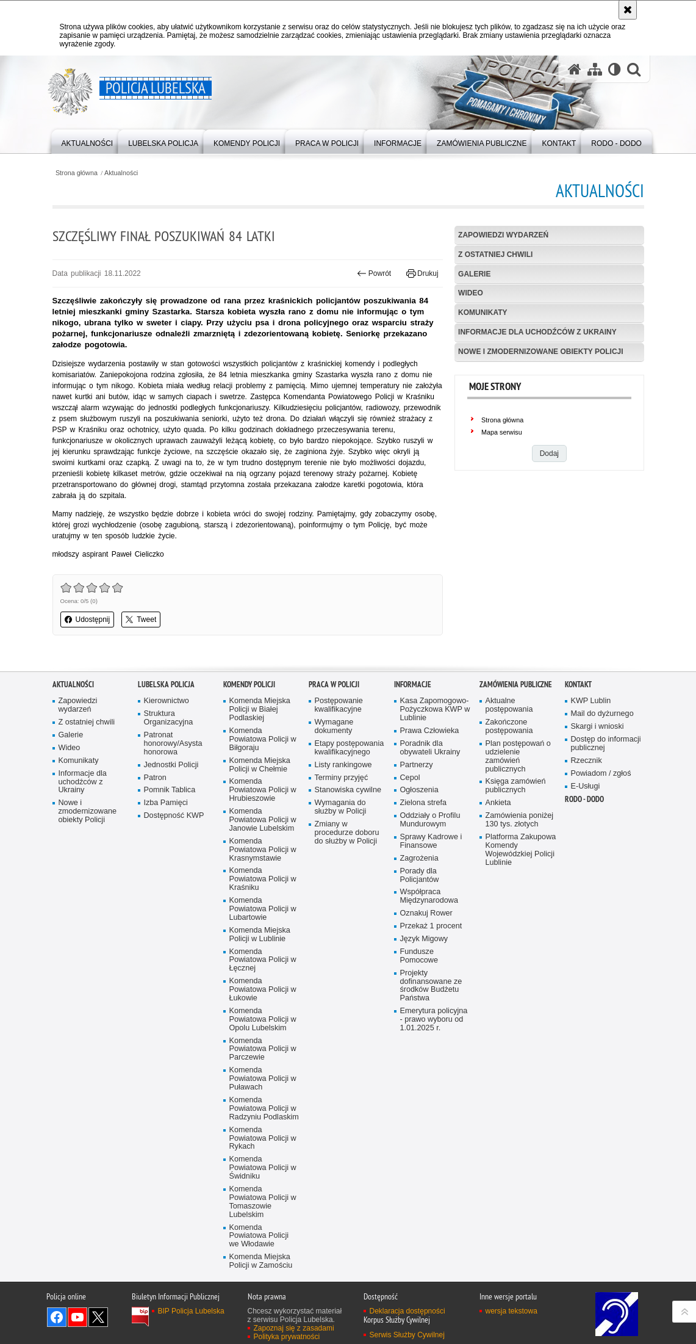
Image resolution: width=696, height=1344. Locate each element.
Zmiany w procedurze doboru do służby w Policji (347, 909)
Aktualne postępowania (509, 782)
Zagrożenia (419, 935)
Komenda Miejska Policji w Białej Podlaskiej (259, 786)
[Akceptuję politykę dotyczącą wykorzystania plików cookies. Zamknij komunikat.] (628, 10)
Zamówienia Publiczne (515, 761)
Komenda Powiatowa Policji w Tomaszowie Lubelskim (262, 1279)
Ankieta (498, 880)
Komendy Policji (249, 761)
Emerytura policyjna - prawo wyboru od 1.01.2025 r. (434, 1096)
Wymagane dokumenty (334, 803)
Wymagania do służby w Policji (341, 884)
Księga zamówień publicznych (516, 862)
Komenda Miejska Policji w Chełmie (259, 841)
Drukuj (422, 273)
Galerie (474, 274)
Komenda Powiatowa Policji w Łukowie (262, 1066)
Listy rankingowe (343, 841)
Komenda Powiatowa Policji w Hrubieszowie (262, 867)
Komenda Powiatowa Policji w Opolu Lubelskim (262, 1096)
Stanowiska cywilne (348, 867)
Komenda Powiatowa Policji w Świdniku (262, 1244)
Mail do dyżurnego (602, 791)
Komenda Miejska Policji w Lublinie (259, 1011)
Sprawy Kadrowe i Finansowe (431, 918)
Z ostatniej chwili (495, 254)
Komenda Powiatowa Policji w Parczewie (262, 1125)
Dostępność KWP (174, 893)
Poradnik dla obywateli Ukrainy (430, 825)
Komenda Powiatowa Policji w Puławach (262, 1155)
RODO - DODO (584, 876)
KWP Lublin (591, 778)
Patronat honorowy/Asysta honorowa (173, 820)
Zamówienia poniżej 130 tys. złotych (520, 897)
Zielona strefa (423, 880)
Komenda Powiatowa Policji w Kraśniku (262, 956)
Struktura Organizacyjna (168, 795)
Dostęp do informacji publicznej (606, 820)
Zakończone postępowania (509, 803)
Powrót (374, 273)
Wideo (470, 293)
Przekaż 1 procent (431, 1003)
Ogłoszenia (419, 867)
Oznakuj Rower (426, 990)
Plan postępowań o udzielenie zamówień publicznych (518, 833)
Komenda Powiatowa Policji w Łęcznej (262, 1036)
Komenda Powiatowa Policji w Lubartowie (262, 986)
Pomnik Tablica (170, 867)
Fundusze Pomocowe (419, 1033)
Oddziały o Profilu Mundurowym (430, 897)
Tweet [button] (141, 619)
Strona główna (77, 173)
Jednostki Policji (171, 841)
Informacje (412, 761)
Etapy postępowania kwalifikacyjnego (349, 825)
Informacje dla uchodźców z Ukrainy (537, 332)
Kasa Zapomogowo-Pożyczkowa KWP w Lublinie (435, 786)
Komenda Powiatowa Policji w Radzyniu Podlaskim (264, 1185)
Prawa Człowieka (429, 808)
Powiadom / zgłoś (601, 850)
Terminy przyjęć (341, 854)
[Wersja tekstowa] (614, 69)
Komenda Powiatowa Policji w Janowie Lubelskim (262, 896)
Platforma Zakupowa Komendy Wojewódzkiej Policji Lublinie (521, 927)
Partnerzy (416, 841)
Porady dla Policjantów (419, 952)
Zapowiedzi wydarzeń (503, 235)
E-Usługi (585, 863)
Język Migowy (424, 1016)
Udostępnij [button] (87, 619)
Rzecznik (586, 837)
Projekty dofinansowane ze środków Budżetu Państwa (431, 1062)
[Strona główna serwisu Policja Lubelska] (574, 69)
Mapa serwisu (501, 432)
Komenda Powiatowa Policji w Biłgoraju (262, 816)
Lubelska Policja (166, 761)
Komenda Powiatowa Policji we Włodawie (259, 1312)
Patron (155, 854)
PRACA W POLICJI (334, 761)
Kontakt (578, 761)
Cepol (410, 854)
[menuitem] (87, 141)
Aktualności (121, 173)
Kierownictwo (166, 778)
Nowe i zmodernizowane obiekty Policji (540, 351)
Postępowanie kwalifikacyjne (339, 782)
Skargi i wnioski (597, 803)
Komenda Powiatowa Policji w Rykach (262, 1214)
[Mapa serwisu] (594, 69)
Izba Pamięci (166, 880)
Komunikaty (482, 312)
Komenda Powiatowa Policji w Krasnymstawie (262, 926)
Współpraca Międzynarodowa (429, 973)
